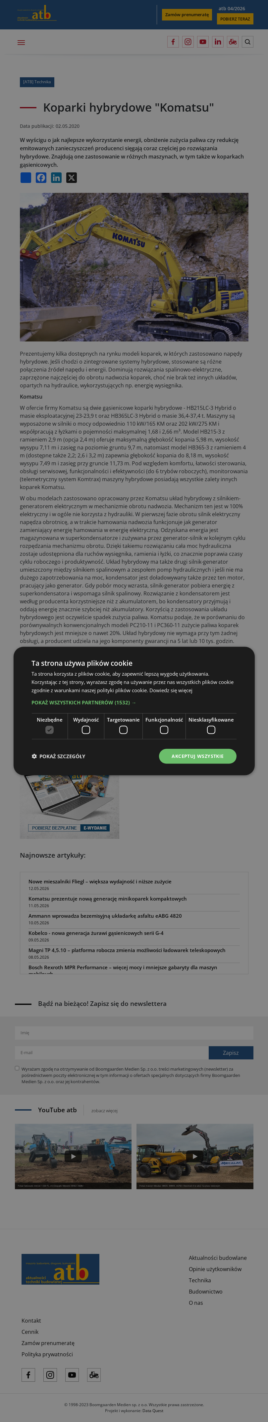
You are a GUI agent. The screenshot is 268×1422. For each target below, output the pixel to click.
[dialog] (134, 711)
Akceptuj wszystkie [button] (198, 756)
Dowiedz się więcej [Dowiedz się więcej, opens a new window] (170, 690)
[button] (133, 702)
